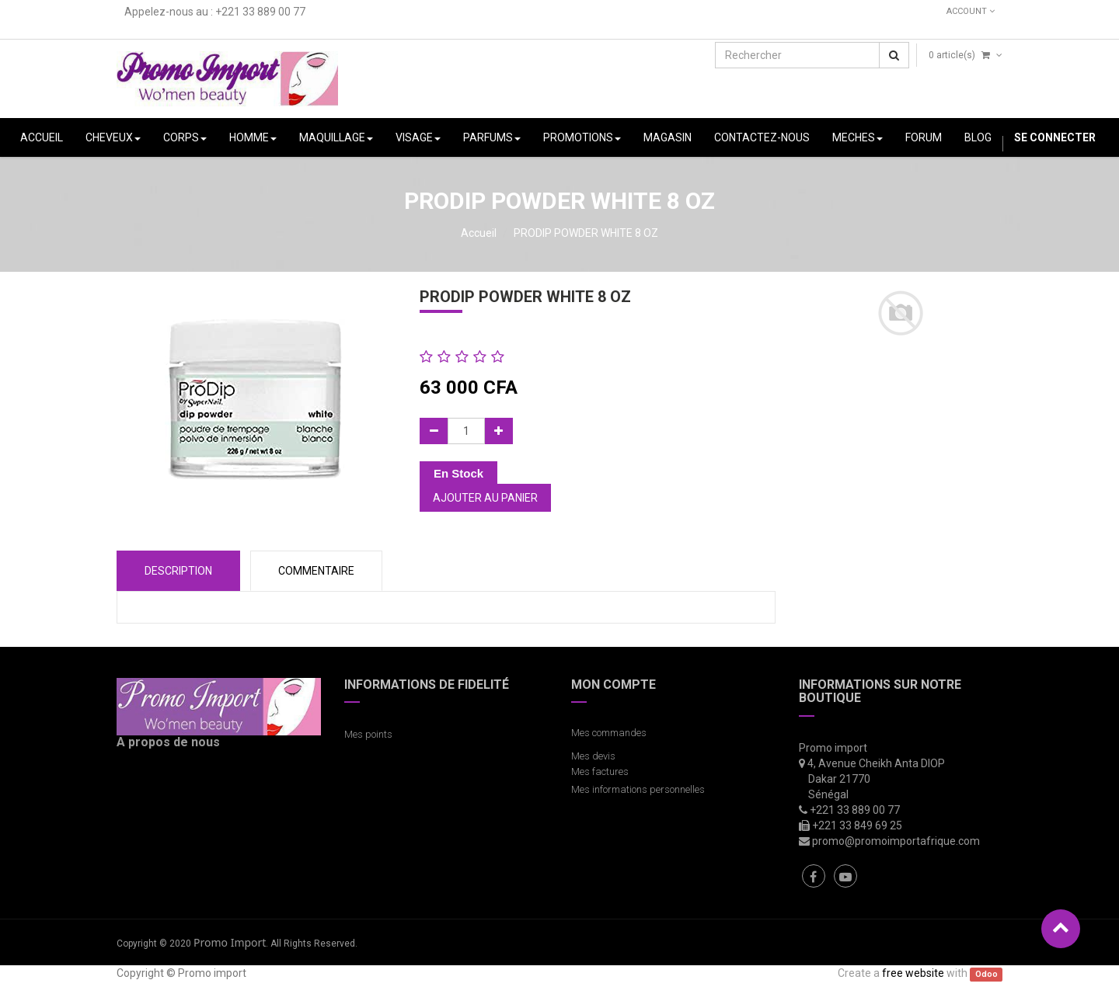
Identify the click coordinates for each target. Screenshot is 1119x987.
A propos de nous (168, 742)
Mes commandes (609, 733)
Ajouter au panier (485, 498)
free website (913, 973)
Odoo (986, 974)
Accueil (479, 233)
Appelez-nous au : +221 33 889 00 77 (214, 11)
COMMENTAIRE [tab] (316, 571)
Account (970, 11)
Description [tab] (178, 571)
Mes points (368, 734)
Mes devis (593, 756)
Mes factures (600, 771)
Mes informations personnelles (640, 789)
